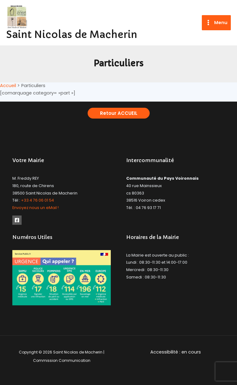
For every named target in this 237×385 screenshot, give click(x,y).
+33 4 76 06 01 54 (37, 200)
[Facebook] (17, 220)
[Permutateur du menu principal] (216, 22)
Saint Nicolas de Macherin (71, 34)
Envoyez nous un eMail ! (35, 207)
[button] (119, 113)
